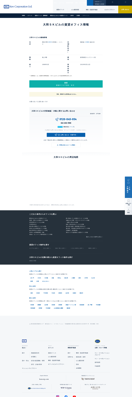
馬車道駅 (33, 289)
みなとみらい (45, 262)
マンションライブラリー (29, 350)
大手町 (86, 259)
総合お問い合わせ (47, 390)
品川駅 (46, 286)
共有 (128, 212)
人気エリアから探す (36, 252)
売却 (77, 346)
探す (23, 334)
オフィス (64, 2)
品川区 (67, 274)
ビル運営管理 (75, 9)
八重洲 (73, 259)
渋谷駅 (53, 286)
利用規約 (76, 390)
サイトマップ (86, 390)
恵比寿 (66, 259)
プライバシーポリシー (63, 390)
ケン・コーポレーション (102, 340)
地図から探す (92, 229)
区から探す (46, 229)
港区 (32, 274)
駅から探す (33, 279)
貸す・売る (25, 342)
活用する (70, 338)
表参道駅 (82, 286)
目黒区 (74, 274)
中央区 (53, 274)
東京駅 (32, 286)
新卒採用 (97, 344)
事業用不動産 (73, 2)
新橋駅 (39, 286)
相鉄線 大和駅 (32, 242)
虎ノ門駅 (90, 286)
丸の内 (93, 259)
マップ (72, 108)
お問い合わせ (125, 9)
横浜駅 (68, 289)
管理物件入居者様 (99, 4)
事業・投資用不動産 (91, 9)
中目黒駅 (98, 286)
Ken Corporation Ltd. (18, 6)
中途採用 (97, 348)
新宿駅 (60, 286)
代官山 (59, 259)
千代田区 (45, 274)
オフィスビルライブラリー (56, 346)
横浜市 (81, 274)
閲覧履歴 (112, 4)
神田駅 (40, 289)
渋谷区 (38, 274)
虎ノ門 (32, 259)
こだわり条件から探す (77, 229)
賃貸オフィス (52, 334)
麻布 (80, 259)
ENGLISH (97, 1)
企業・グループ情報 (86, 2)
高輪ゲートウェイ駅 (71, 286)
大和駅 (87, 42)
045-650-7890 (66, 105)
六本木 (39, 259)
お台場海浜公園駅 (58, 289)
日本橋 (46, 259)
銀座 (32, 262)
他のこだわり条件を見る (94, 218)
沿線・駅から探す (60, 229)
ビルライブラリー (109, 9)
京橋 (53, 259)
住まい (56, 2)
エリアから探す (33, 229)
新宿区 (60, 274)
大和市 (50, 42)
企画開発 (78, 350)
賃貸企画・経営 (80, 338)
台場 (37, 262)
